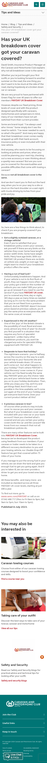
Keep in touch (9, 731)
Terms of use (6, 751)
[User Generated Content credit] (42, 657)
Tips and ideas (10, 12)
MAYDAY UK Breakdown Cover (27, 100)
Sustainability (28, 756)
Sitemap (26, 753)
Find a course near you (12, 579)
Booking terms (28, 751)
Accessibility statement (31, 748)
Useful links (8, 723)
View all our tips (9, 628)
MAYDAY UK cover (33, 292)
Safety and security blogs (14, 680)
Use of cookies (7, 748)
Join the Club (9, 714)
